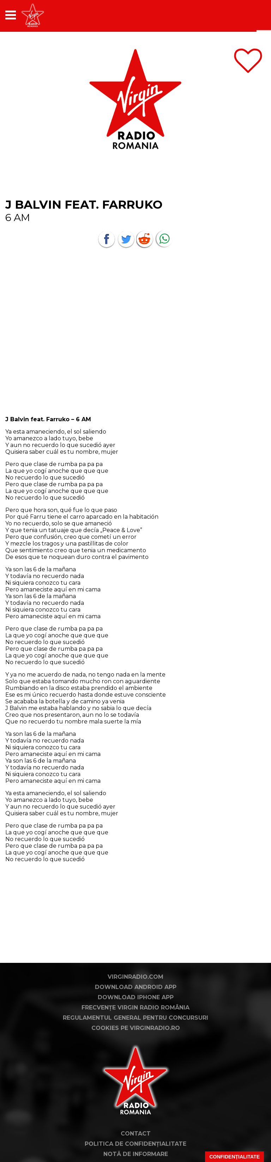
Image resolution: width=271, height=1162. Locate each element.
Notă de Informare (135, 1154)
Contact (136, 1133)
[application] (248, 15)
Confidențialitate (234, 1157)
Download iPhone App (136, 997)
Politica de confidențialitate (135, 1143)
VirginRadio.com (135, 976)
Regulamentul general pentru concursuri (135, 1017)
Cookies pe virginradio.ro (135, 1028)
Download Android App (135, 987)
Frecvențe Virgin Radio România (135, 1007)
